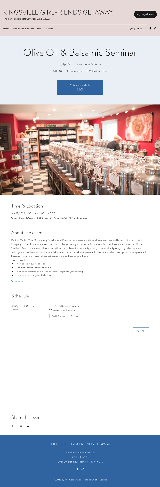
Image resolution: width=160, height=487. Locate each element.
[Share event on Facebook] (12, 426)
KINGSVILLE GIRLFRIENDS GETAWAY (58, 12)
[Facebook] (150, 28)
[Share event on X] (20, 426)
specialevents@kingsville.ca (80, 452)
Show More (17, 281)
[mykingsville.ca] (145, 14)
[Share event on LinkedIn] (28, 426)
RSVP (80, 89)
